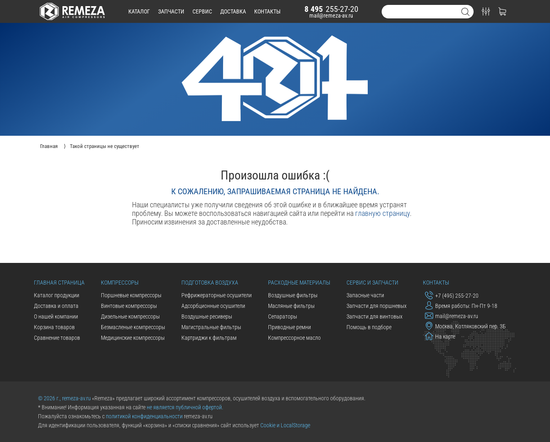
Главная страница (59, 282)
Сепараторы (282, 316)
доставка (233, 11)
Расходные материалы (299, 282)
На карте (440, 336)
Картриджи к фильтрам (209, 337)
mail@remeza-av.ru (331, 15)
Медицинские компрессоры (133, 337)
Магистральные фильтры (211, 327)
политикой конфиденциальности (144, 416)
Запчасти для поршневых (377, 306)
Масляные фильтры (291, 306)
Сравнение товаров (57, 337)
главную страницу (382, 213)
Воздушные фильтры (292, 295)
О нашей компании (56, 316)
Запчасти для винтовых (374, 316)
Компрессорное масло (294, 337)
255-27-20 (331, 9)
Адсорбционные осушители (213, 306)
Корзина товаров (54, 327)
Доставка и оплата (56, 306)
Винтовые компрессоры (129, 306)
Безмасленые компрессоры (133, 327)
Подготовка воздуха (209, 282)
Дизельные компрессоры (130, 316)
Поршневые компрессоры (131, 295)
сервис (202, 11)
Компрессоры (120, 282)
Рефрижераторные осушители (216, 295)
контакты (267, 11)
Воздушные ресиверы (206, 316)
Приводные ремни (289, 327)
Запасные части (365, 295)
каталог (139, 11)
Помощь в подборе (369, 327)
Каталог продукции (56, 295)
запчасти (171, 11)
